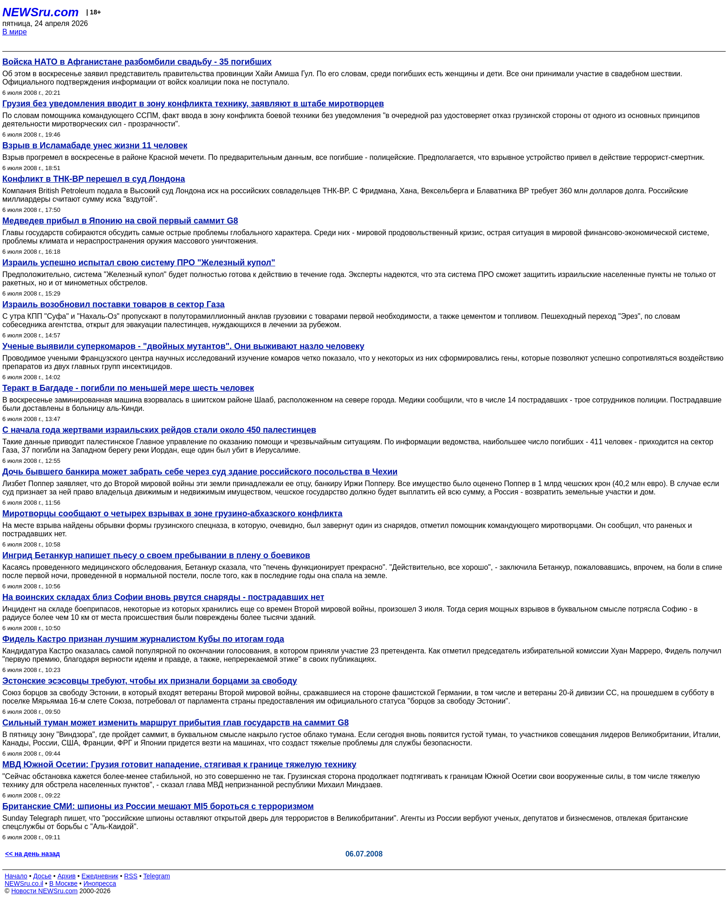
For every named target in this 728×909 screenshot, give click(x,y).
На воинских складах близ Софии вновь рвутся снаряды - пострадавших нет (163, 597)
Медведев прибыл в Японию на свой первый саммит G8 (120, 220)
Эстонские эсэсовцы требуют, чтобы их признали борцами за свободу (149, 680)
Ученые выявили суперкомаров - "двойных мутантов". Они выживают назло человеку (183, 346)
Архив (67, 876)
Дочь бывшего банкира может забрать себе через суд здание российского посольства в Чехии (199, 471)
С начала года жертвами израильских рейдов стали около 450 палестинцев (159, 430)
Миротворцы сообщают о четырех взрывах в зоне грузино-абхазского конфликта (172, 513)
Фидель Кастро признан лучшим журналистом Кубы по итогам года (143, 639)
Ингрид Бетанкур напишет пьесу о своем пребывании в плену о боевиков (156, 555)
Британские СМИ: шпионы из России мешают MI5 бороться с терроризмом (158, 806)
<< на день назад (32, 853)
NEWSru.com (40, 12)
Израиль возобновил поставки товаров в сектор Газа (113, 304)
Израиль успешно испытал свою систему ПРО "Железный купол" (138, 262)
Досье (42, 876)
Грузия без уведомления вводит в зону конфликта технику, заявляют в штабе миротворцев (193, 103)
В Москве (63, 883)
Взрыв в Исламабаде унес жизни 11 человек (94, 145)
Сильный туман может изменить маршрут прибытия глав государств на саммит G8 (175, 722)
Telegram (156, 876)
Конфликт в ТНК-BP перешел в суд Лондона (93, 179)
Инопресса (100, 883)
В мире (14, 32)
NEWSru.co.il (24, 883)
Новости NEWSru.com (44, 891)
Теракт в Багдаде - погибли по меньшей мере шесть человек (128, 388)
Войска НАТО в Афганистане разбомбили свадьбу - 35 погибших (137, 61)
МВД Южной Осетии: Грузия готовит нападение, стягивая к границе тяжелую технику (179, 764)
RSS (130, 876)
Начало (16, 876)
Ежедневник (100, 876)
